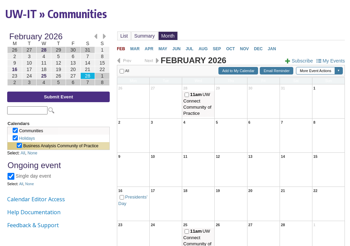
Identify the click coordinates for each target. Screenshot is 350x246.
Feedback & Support (33, 225)
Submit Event (58, 96)
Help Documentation (33, 212)
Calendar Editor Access (36, 199)
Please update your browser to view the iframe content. (58, 59)
